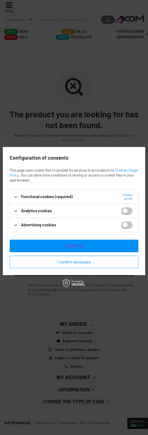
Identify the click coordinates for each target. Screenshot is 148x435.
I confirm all (74, 246)
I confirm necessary (74, 262)
